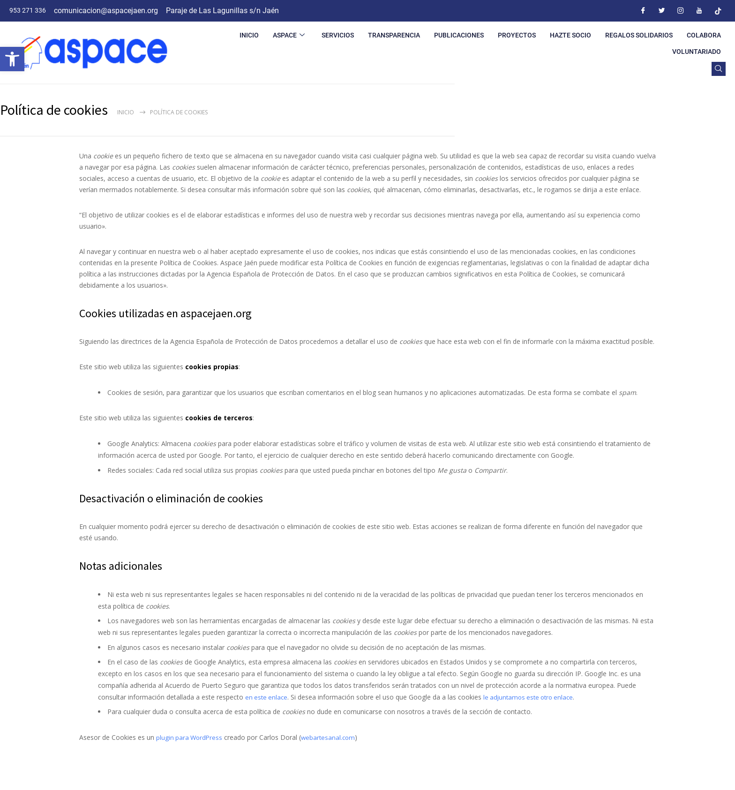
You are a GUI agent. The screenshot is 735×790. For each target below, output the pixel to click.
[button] (12, 59)
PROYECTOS (517, 35)
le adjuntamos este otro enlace (532, 697)
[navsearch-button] (719, 69)
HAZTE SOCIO (570, 35)
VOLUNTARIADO (696, 51)
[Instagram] (681, 11)
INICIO (249, 35)
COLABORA (704, 35)
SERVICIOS (338, 35)
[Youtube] (699, 11)
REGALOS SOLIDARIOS (639, 35)
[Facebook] (643, 11)
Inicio (125, 112)
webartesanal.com (331, 737)
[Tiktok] (718, 11)
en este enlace (267, 697)
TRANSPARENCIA (394, 35)
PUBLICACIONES (459, 35)
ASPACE (289, 35)
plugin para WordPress (190, 737)
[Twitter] (662, 11)
